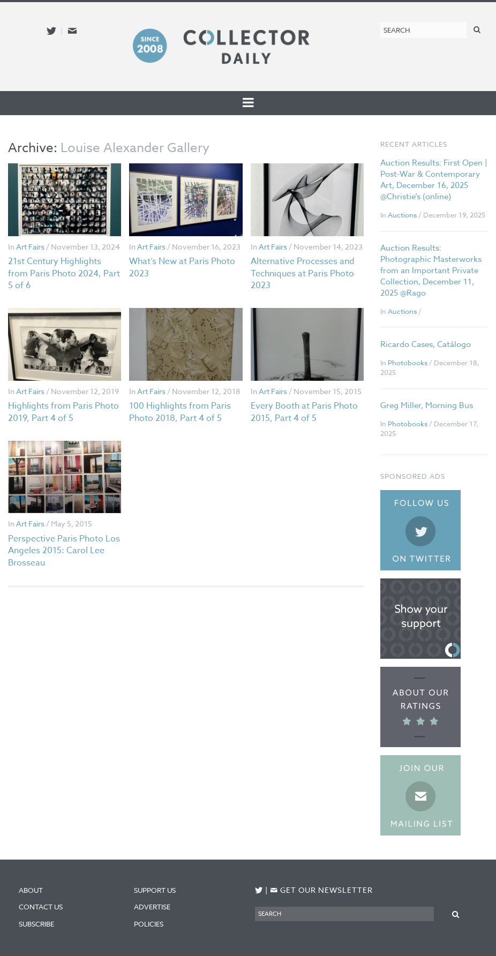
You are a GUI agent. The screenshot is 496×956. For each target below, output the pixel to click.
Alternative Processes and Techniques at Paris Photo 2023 (303, 273)
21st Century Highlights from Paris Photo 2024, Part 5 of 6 (64, 273)
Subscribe (36, 924)
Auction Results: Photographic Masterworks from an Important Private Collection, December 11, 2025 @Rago (431, 270)
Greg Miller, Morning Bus (426, 405)
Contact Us (41, 907)
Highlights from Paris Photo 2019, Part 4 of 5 (63, 412)
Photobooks (407, 362)
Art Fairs (30, 247)
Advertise (152, 907)
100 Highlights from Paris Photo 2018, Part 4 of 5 (180, 412)
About (31, 890)
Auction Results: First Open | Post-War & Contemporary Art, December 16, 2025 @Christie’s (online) (433, 179)
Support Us (155, 890)
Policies (148, 924)
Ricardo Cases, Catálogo (425, 344)
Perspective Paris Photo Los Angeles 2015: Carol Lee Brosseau (64, 550)
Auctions (402, 215)
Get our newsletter (321, 890)
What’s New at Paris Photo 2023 (182, 267)
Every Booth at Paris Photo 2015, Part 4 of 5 (304, 412)
